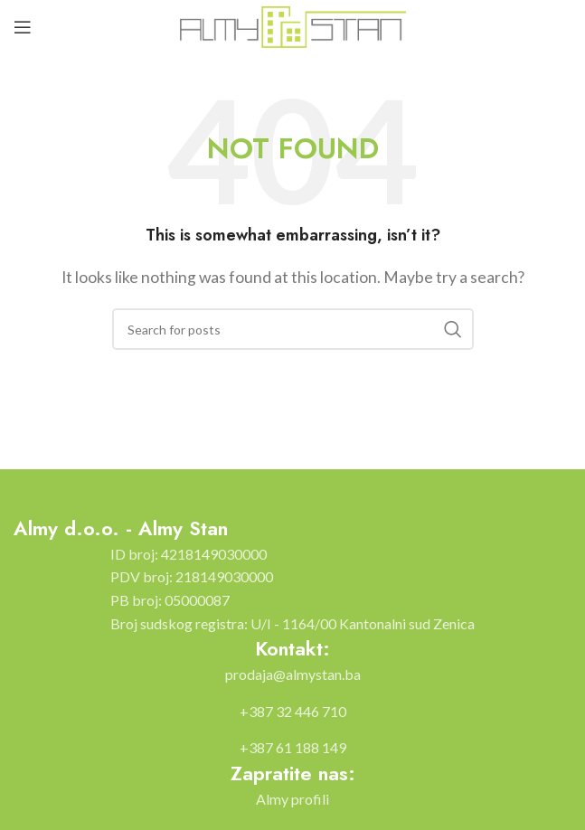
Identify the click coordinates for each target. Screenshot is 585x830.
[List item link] (293, 674)
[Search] (293, 329)
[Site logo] (293, 24)
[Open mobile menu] (23, 27)
